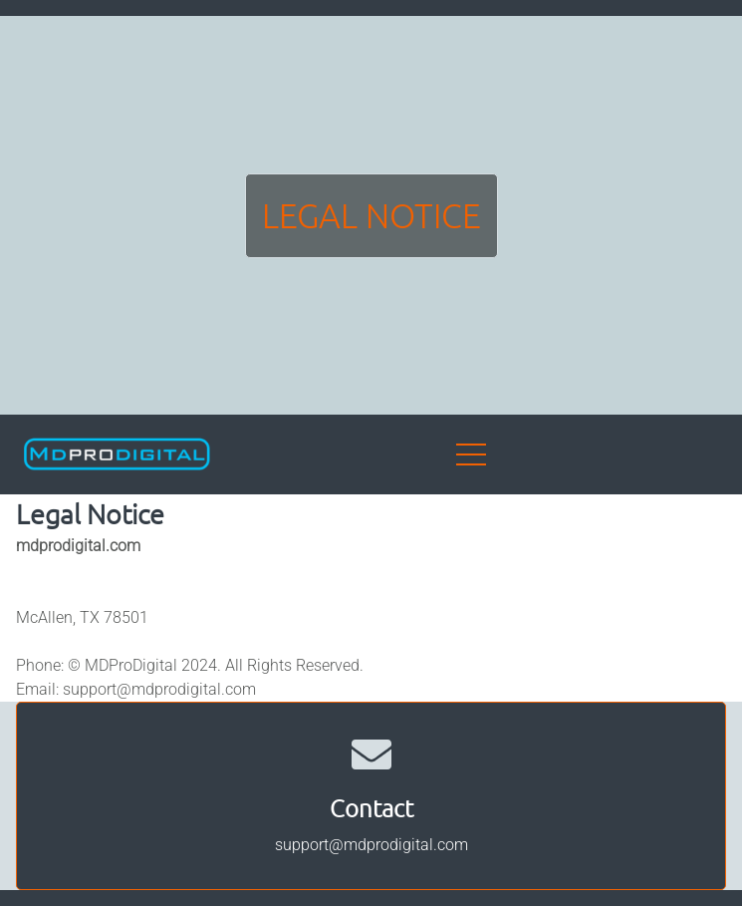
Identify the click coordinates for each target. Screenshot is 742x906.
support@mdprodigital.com (159, 689)
